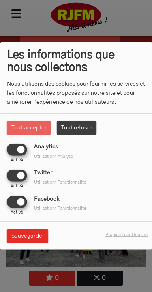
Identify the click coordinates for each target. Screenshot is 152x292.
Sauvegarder (27, 235)
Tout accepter (29, 128)
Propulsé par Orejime (126, 234)
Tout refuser (76, 128)
